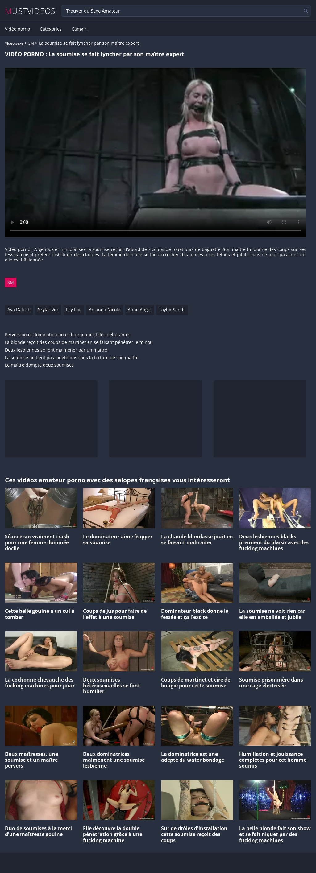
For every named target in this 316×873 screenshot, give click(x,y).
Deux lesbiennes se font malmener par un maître (56, 350)
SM (31, 43)
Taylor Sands (172, 309)
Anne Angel (140, 309)
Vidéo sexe (14, 43)
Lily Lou (73, 309)
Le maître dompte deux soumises (39, 365)
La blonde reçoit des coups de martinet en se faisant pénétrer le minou (79, 342)
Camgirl (80, 29)
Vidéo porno (17, 29)
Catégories (51, 29)
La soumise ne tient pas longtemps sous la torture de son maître (72, 357)
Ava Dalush (19, 309)
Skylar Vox (48, 309)
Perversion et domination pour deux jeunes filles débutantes (68, 334)
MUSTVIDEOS (30, 11)
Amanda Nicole (104, 309)
